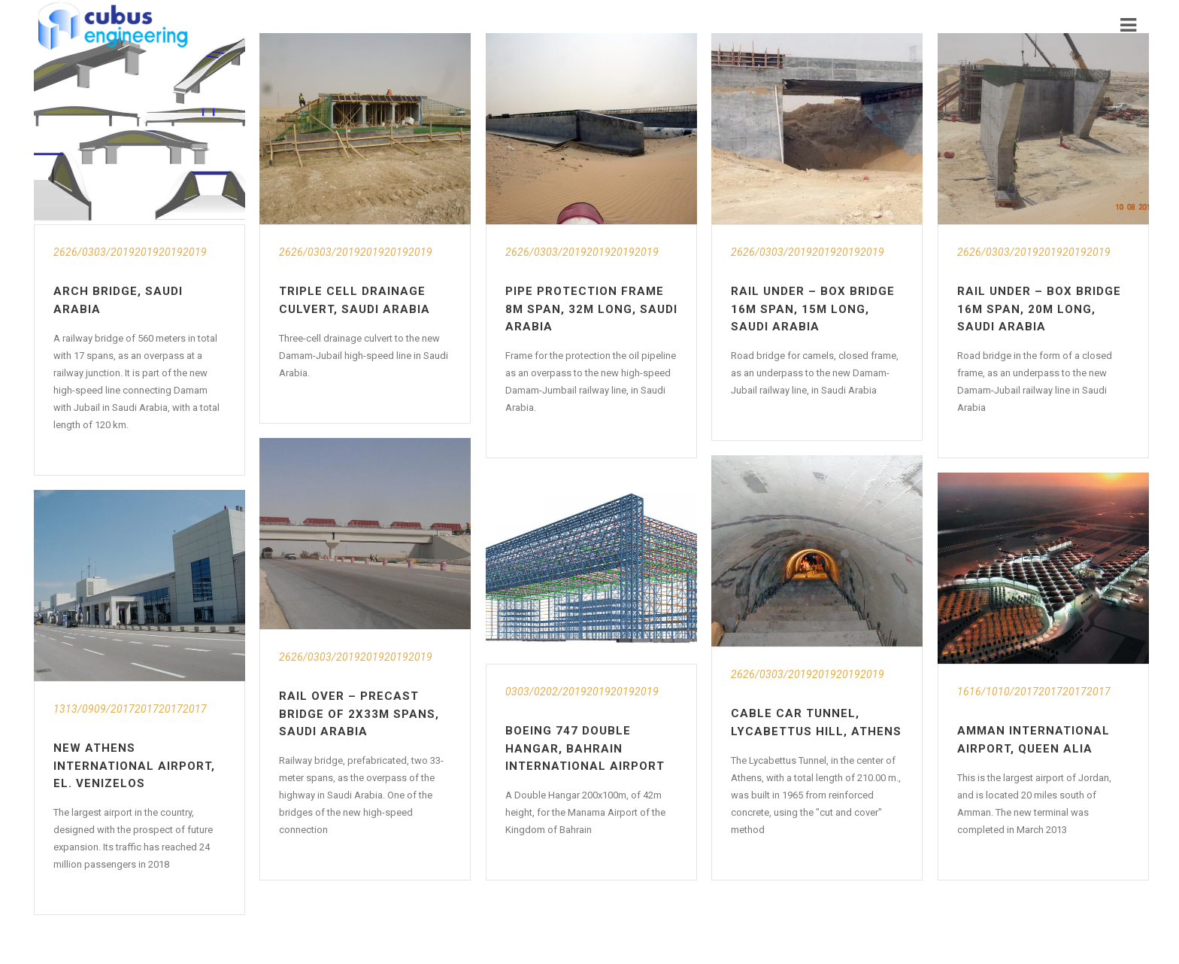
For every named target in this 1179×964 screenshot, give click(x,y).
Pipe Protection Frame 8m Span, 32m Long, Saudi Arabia (591, 308)
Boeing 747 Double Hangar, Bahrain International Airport (585, 748)
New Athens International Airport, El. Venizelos (134, 765)
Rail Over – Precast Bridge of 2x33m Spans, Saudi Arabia (359, 713)
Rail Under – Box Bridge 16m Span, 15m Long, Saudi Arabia (813, 308)
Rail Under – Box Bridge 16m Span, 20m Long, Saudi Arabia (1039, 308)
